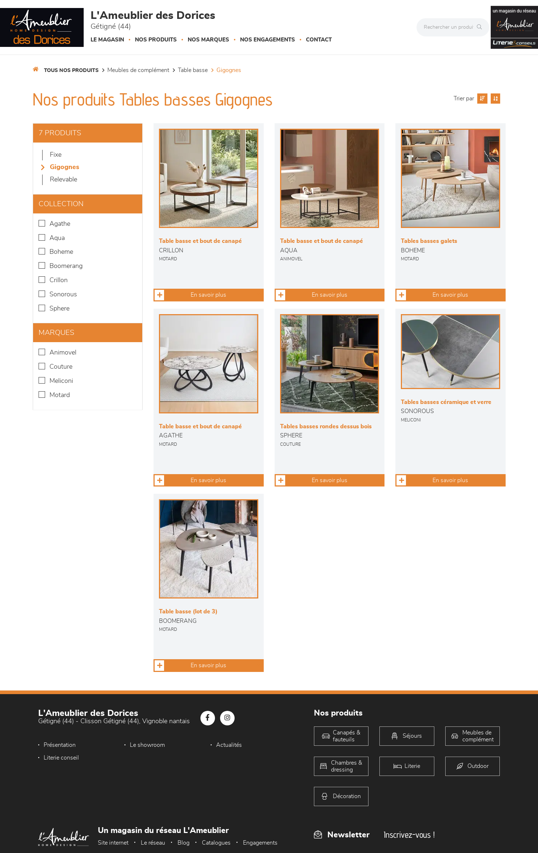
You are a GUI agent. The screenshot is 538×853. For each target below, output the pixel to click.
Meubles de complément (138, 70)
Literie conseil (61, 758)
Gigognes (228, 70)
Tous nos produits (71, 70)
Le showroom (147, 745)
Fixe (55, 155)
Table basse (193, 70)
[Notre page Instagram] (227, 718)
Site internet (113, 843)
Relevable (63, 179)
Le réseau (153, 843)
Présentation (60, 745)
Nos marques (208, 40)
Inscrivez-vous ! (409, 834)
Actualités (229, 745)
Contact (319, 40)
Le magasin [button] (107, 40)
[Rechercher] (481, 27)
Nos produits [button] (156, 40)
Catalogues (216, 843)
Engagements (260, 843)
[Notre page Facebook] (207, 718)
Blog (184, 843)
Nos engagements (267, 40)
